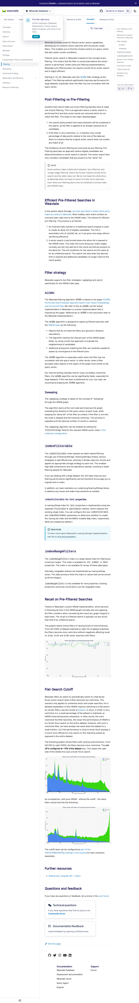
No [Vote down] (130, 88)
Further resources (123, 69)
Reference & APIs (74, 19)
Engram (60, 987)
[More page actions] (108, 28)
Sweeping (122, 48)
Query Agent (63, 983)
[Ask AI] (133, 997)
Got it (36, 37)
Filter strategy (122, 41)
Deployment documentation (70, 974)
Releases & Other (107, 19)
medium (82, 710)
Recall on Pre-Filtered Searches (125, 61)
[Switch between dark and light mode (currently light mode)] (135, 11)
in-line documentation (65, 536)
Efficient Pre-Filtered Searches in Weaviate (125, 36)
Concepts (90, 19)
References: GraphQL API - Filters (65, 876)
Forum (94, 970)
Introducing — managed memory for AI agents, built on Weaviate (69, 3)
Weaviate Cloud (64, 979)
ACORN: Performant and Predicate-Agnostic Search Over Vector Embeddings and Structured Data (77, 302)
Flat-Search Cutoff (124, 66)
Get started (9, 19)
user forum (104, 896)
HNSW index (54, 325)
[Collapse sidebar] (20, 1000)
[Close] (135, 3)
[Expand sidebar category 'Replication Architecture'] (36, 78)
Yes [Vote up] (121, 88)
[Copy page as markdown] (97, 28)
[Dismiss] (60, 18)
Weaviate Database (38, 11)
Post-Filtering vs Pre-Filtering (125, 30)
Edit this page (53, 943)
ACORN (122, 45)
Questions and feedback (122, 74)
